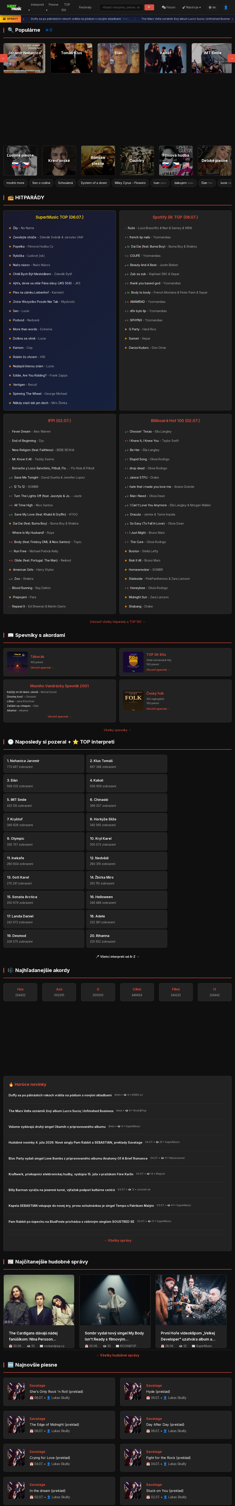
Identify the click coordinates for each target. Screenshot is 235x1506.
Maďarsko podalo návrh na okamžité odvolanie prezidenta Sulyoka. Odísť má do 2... (66, 1492)
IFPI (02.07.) (59, 420)
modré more (15, 183)
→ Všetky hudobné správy (117, 1239)
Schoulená (65, 183)
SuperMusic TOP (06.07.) (60, 217)
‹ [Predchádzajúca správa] (23, 19)
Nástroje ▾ (191, 7)
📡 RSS (190, 1455)
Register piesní (73, 1455)
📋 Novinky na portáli (162, 1455)
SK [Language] (211, 7)
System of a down (94, 183)
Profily (52, 1455)
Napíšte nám (131, 1455)
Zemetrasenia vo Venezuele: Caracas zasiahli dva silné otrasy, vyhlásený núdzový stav (80, 1482)
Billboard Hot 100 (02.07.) (175, 420)
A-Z (49, 30)
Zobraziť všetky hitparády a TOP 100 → (117, 621)
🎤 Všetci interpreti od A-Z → (117, 840)
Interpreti (35, 1455)
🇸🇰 (15, 164)
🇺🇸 (186, 164)
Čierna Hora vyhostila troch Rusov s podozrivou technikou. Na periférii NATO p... (64, 1487)
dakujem (184, 183)
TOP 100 (64, 7)
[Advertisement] (117, 109)
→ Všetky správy (117, 1124)
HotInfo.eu (38, 1476)
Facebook (210, 1455)
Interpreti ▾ (35, 7)
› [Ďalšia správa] (232, 19)
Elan (207, 183)
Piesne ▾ (51, 7)
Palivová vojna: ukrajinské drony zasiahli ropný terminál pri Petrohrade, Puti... (62, 1497)
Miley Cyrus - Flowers (130, 183)
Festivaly (83, 7)
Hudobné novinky (103, 1455)
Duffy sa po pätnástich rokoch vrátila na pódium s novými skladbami (80, 19)
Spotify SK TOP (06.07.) (175, 217)
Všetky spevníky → (117, 730)
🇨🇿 (25, 164)
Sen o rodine (41, 183)
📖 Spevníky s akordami (36, 635)
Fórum (168, 7)
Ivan (160, 183)
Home (19, 1455)
